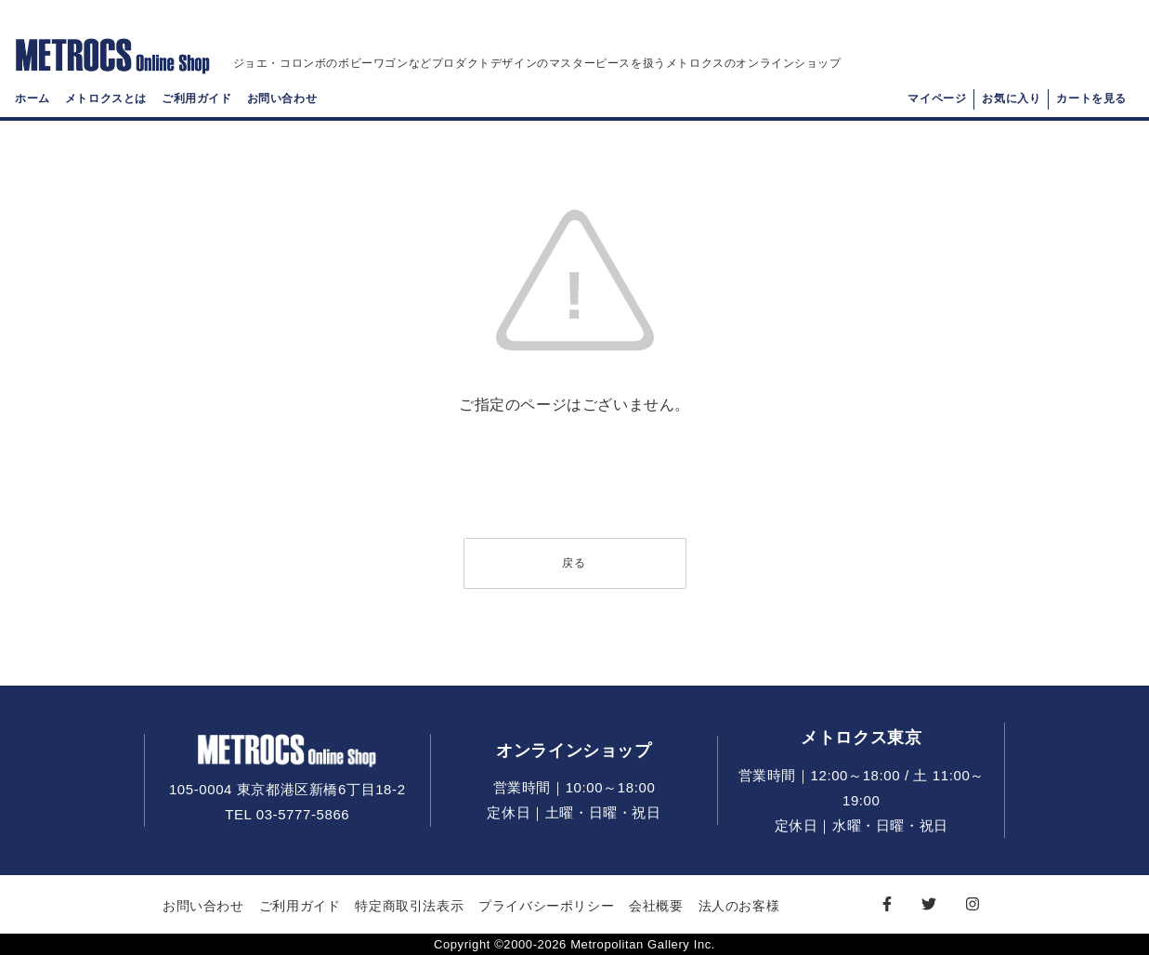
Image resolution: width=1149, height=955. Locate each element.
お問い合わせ (282, 98)
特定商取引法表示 (409, 905)
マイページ (936, 98)
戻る (574, 562)
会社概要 (656, 905)
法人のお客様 (739, 905)
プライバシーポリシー (546, 905)
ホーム (32, 98)
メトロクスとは (106, 98)
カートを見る (1091, 98)
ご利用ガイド (197, 98)
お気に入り (1011, 98)
